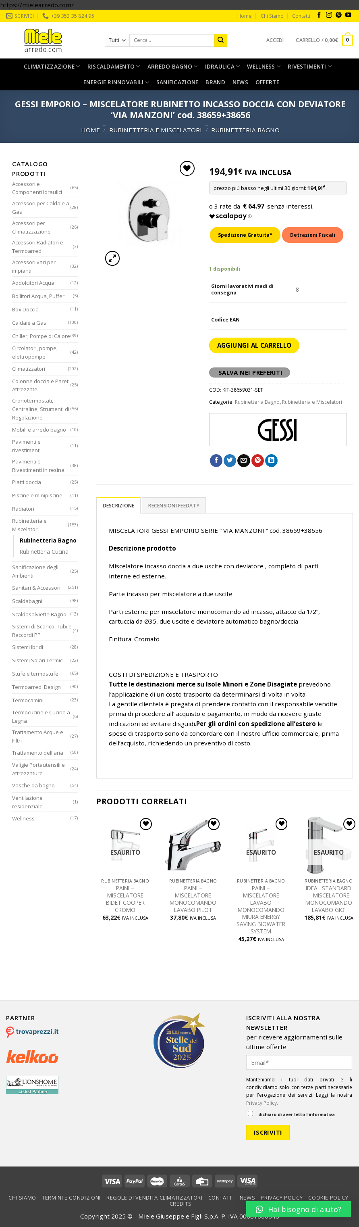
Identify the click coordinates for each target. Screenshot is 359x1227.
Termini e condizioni (71, 1197)
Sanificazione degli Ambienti (35, 571)
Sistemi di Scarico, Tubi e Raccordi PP (42, 631)
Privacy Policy (282, 1197)
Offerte (267, 82)
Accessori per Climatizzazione (31, 227)
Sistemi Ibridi (27, 647)
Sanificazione (177, 82)
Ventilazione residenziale (27, 802)
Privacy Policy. (262, 1103)
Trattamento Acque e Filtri (37, 736)
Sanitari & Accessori (36, 587)
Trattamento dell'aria (37, 752)
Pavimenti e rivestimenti (26, 446)
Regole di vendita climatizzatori (154, 1197)
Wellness (263, 67)
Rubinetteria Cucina (44, 551)
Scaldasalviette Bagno (39, 614)
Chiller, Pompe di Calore (41, 336)
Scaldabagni (27, 601)
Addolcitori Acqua (33, 282)
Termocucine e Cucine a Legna (41, 716)
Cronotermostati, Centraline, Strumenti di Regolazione (40, 409)
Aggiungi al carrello (254, 345)
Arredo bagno (172, 67)
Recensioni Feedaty (173, 505)
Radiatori (23, 508)
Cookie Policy (328, 1197)
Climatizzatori (28, 368)
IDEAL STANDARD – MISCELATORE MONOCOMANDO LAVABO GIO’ (328, 899)
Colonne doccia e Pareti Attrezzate (41, 385)
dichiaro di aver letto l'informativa (291, 1114)
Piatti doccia (26, 482)
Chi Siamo (272, 16)
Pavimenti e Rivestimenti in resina (38, 466)
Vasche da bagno (33, 785)
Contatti (301, 16)
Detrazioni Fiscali (312, 235)
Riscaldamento (113, 67)
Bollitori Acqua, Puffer (38, 296)
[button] (298, 1209)
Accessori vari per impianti (34, 266)
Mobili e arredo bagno (39, 429)
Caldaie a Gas (29, 322)
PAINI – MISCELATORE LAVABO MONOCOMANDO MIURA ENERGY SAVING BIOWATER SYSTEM (261, 910)
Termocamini (28, 700)
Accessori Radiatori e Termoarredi (37, 247)
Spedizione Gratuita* (245, 235)
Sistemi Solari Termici (38, 660)
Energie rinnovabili (116, 82)
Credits (181, 1203)
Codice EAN (225, 320)
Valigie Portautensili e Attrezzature (38, 769)
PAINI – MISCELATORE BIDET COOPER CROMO (125, 899)
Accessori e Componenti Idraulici (37, 188)
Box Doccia (25, 309)
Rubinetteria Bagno (245, 130)
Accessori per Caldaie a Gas (40, 207)
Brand (215, 82)
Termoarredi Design (36, 687)
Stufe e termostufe (35, 673)
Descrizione (119, 505)
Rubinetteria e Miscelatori (155, 130)
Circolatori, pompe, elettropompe (35, 352)
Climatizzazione (52, 67)
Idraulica (222, 67)
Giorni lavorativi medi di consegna (242, 289)
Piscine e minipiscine (37, 495)
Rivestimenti (310, 67)
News (240, 82)
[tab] (118, 505)
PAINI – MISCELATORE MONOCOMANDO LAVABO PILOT (193, 899)
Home (244, 16)
